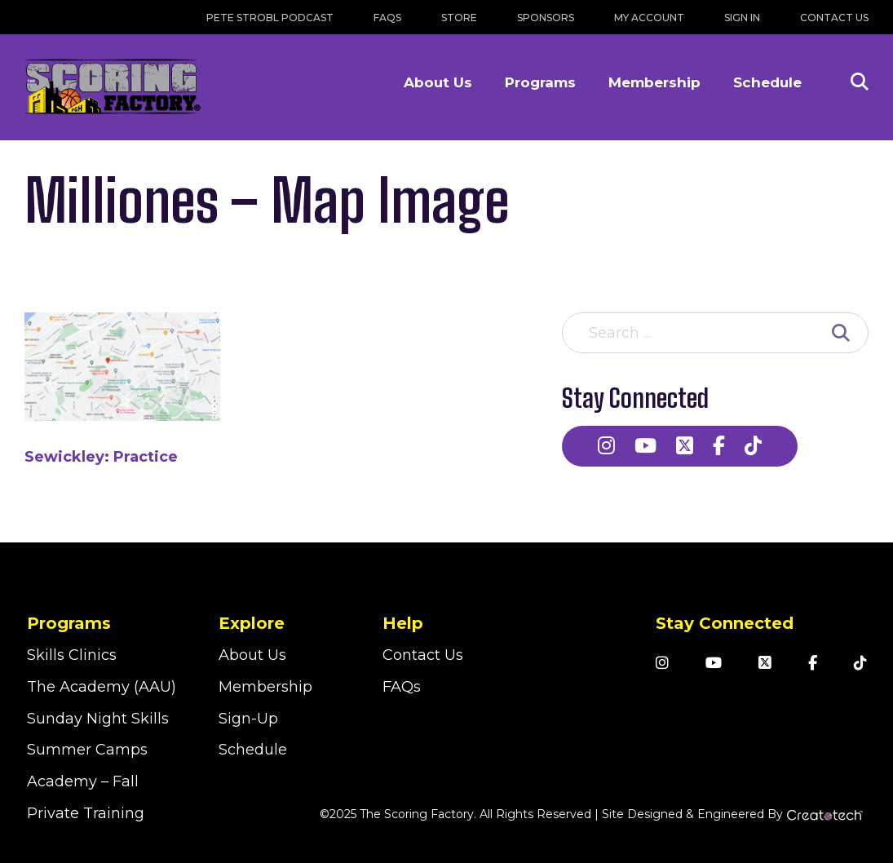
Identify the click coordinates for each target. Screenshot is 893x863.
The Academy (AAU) (101, 687)
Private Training (85, 813)
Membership (654, 82)
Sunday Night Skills (98, 719)
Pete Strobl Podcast (270, 17)
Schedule (767, 82)
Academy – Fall (83, 781)
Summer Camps (87, 750)
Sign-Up (248, 719)
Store (459, 17)
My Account (649, 17)
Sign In (742, 17)
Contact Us (834, 17)
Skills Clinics (72, 655)
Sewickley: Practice (101, 457)
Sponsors (545, 17)
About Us (438, 82)
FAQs (387, 17)
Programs (540, 82)
